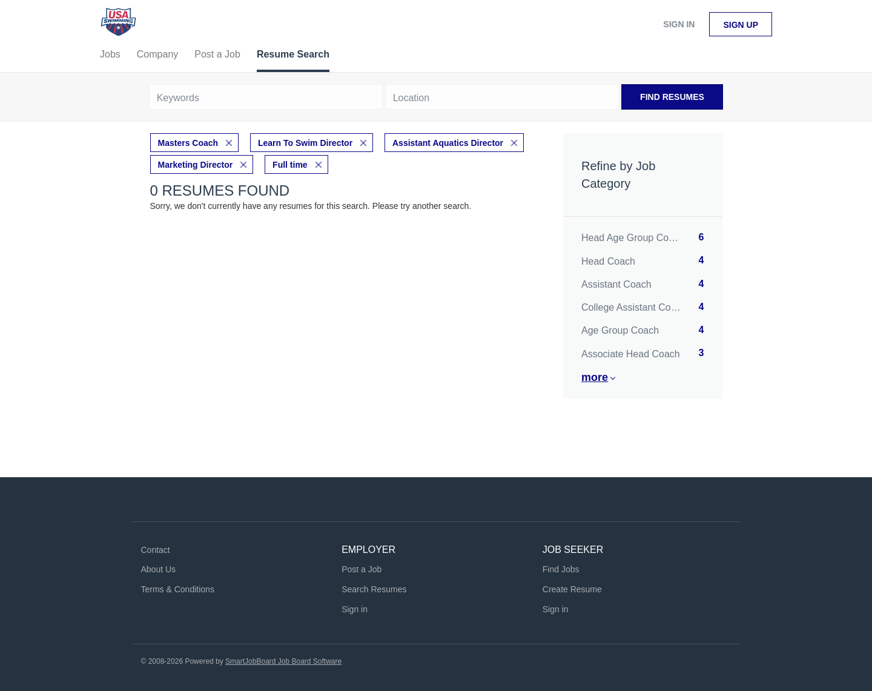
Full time (290, 165)
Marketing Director (195, 165)
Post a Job (362, 569)
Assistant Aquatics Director (447, 143)
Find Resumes (672, 97)
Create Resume (572, 589)
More (594, 377)
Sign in (679, 24)
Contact (155, 550)
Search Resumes (374, 589)
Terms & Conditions (177, 589)
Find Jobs (561, 569)
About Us (158, 569)
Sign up (740, 25)
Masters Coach (188, 143)
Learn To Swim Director (305, 143)
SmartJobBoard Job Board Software (283, 661)
